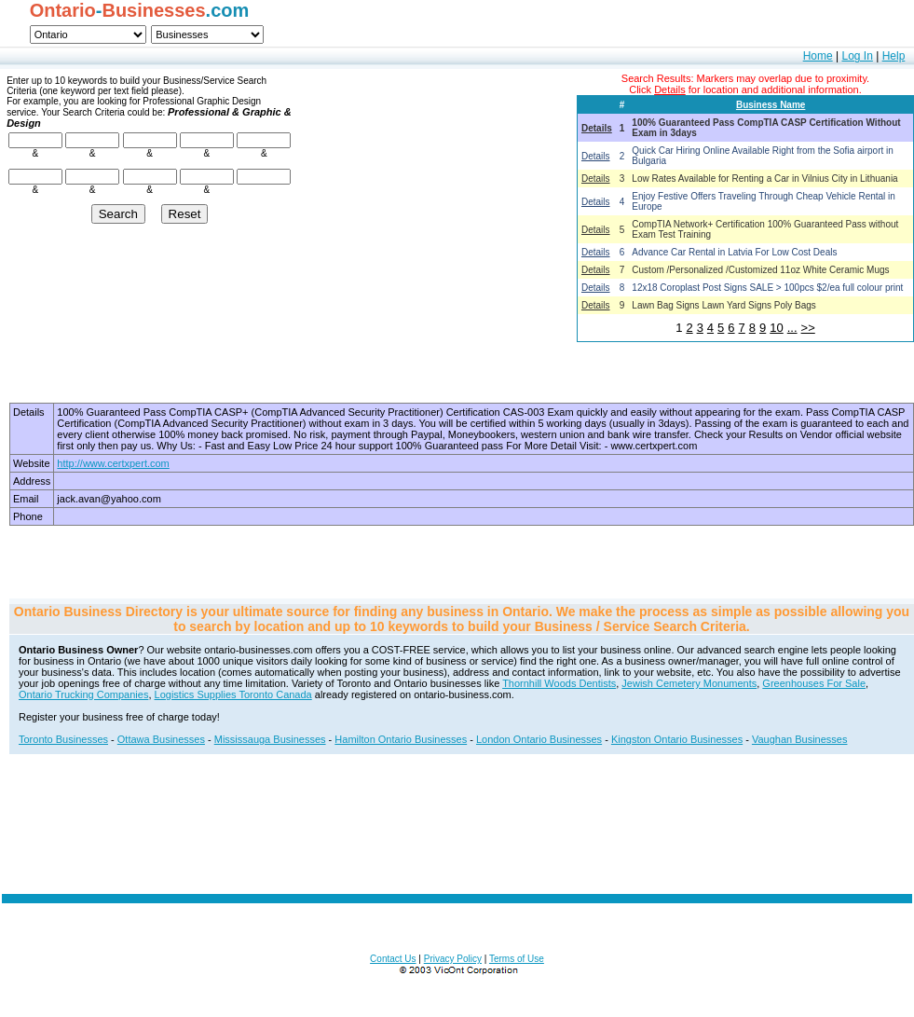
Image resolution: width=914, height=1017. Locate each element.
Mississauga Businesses (270, 739)
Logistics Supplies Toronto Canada (233, 694)
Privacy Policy (453, 959)
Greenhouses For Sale (814, 683)
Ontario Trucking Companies (83, 694)
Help (894, 55)
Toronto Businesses (63, 739)
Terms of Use (516, 959)
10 (776, 328)
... (792, 328)
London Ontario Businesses (539, 739)
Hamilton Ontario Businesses (400, 739)
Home (818, 55)
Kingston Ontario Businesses (677, 739)
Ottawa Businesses (161, 739)
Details (596, 128)
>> (808, 328)
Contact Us (393, 959)
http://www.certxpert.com (113, 463)
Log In (856, 55)
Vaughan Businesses (800, 739)
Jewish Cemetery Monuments (689, 683)
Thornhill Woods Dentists (559, 683)
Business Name (770, 105)
